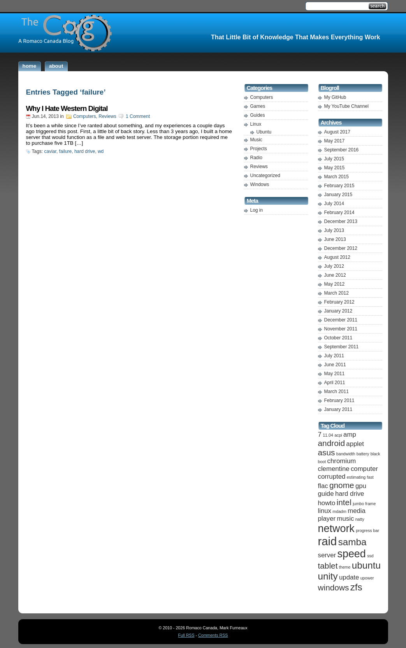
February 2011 (339, 400)
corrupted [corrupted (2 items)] (332, 476)
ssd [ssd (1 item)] (370, 555)
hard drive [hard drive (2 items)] (349, 493)
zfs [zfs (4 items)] (356, 587)
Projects (258, 148)
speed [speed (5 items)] (351, 554)
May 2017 (334, 141)
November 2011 (340, 329)
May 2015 (334, 167)
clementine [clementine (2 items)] (334, 468)
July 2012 (334, 266)
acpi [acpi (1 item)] (338, 435)
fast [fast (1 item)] (370, 477)
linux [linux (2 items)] (324, 511)
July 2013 (334, 230)
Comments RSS (213, 635)
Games (257, 106)
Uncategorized (265, 175)
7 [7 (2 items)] (320, 434)
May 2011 (334, 373)
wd (101, 151)
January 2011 (338, 409)
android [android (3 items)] (331, 443)
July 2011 (334, 355)
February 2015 (339, 185)
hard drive (84, 151)
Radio (256, 157)
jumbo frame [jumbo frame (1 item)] (364, 503)
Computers (84, 116)
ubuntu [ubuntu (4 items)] (366, 565)
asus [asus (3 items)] (326, 452)
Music (256, 139)
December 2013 (340, 221)
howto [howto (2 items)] (327, 503)
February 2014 (339, 212)
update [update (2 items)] (349, 577)
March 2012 (336, 293)
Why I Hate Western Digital (67, 108)
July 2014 (334, 203)
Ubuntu (264, 132)
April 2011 (334, 382)
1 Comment (138, 116)
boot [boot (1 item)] (322, 461)
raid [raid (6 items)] (327, 541)
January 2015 (338, 194)
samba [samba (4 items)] (352, 542)
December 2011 (340, 320)
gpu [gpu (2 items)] (360, 486)
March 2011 (336, 391)
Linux (256, 124)
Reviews (107, 116)
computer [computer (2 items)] (364, 468)
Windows (259, 184)
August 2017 (337, 132)
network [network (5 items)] (336, 528)
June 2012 (335, 275)
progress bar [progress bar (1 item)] (367, 530)
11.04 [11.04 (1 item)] (328, 435)
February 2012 (339, 302)
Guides (257, 115)
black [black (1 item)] (375, 453)
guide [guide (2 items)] (326, 493)
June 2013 (335, 239)
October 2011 (338, 338)
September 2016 (341, 150)
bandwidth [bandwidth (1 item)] (345, 453)
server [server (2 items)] (327, 555)
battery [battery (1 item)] (363, 453)
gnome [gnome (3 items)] (341, 485)
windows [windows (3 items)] (333, 587)
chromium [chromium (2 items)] (341, 461)
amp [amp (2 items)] (349, 434)
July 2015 (334, 159)
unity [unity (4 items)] (328, 576)
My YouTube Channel (346, 106)
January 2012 (338, 311)
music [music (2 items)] (345, 518)
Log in (256, 210)
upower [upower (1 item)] (367, 578)
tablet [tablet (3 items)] (328, 565)
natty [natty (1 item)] (359, 519)
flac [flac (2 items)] (323, 486)
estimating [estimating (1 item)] (356, 477)
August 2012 (337, 257)
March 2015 (336, 176)
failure (65, 151)
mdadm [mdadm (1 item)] (339, 511)
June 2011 (335, 364)
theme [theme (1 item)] (345, 567)
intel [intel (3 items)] (344, 502)
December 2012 (340, 248)
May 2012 (334, 284)
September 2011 (341, 346)
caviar (50, 151)
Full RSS (186, 635)
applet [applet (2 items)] (355, 444)
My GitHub (335, 97)
